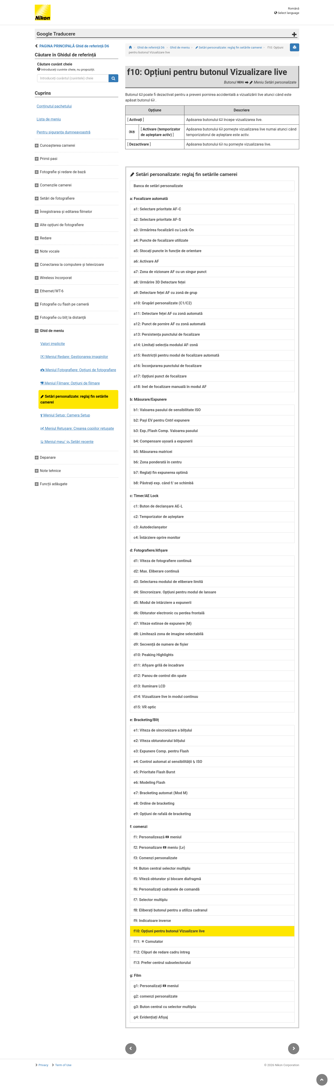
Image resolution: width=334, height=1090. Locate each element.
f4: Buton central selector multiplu (162, 868)
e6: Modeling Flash (149, 782)
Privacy (43, 1065)
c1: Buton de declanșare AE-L (158, 506)
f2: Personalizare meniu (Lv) (159, 847)
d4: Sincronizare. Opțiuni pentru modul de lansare (175, 592)
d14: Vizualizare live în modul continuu (166, 696)
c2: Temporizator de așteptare (159, 516)
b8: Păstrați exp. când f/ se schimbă (163, 483)
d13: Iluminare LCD (149, 686)
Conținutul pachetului (54, 106)
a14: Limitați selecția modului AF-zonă (166, 345)
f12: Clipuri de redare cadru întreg (162, 952)
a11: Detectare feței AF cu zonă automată (168, 313)
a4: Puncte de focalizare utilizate (161, 240)
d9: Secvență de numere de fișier (161, 644)
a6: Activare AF (146, 261)
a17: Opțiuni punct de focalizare (160, 376)
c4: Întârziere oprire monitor (157, 537)
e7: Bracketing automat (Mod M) (161, 793)
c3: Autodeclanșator (150, 527)
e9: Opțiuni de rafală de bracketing (162, 814)
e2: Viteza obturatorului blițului (159, 741)
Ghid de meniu (180, 47)
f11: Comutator (148, 941)
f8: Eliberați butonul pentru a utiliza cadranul (170, 910)
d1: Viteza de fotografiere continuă (162, 561)
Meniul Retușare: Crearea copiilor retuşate (77, 428)
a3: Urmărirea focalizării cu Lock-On (164, 230)
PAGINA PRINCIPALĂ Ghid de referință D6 (74, 46)
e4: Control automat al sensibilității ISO (168, 761)
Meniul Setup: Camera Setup (65, 415)
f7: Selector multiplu (150, 900)
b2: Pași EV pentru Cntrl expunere (162, 420)
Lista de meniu (49, 119)
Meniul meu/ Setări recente (66, 441)
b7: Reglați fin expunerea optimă (161, 472)
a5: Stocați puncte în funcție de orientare (167, 251)
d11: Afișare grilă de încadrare (159, 665)
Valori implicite (52, 344)
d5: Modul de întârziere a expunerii (162, 602)
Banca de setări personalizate (158, 186)
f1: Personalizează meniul (157, 837)
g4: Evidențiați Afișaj (151, 1017)
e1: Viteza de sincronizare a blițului (163, 730)
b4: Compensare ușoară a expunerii (163, 441)
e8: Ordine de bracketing (154, 803)
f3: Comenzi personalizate (155, 858)
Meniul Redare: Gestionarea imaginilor (74, 357)
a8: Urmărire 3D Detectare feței (159, 282)
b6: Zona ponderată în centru (158, 462)
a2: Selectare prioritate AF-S (157, 219)
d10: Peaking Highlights (153, 655)
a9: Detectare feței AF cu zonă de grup (165, 292)
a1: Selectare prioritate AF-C (157, 209)
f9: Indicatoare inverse (152, 920)
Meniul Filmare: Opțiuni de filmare (70, 383)
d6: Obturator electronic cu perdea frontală (169, 613)
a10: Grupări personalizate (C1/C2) (163, 303)
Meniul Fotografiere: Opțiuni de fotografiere (78, 370)
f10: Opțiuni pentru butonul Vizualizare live (169, 931)
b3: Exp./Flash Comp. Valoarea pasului (166, 431)
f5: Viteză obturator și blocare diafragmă (167, 879)
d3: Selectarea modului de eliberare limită (168, 581)
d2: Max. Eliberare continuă (156, 571)
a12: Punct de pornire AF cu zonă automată (170, 324)
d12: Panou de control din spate (160, 676)
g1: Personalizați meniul (156, 986)
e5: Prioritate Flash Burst (154, 772)
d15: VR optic (145, 707)
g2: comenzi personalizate (156, 996)
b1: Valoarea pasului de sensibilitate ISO (167, 410)
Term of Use (63, 1065)
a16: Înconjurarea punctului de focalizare (168, 366)
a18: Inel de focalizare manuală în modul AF (170, 386)
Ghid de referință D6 (151, 47)
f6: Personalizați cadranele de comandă (166, 889)
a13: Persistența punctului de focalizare (167, 334)
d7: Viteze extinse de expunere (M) (163, 623)
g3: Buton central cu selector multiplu (165, 1007)
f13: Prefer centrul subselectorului (162, 962)
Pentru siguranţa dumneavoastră (63, 132)
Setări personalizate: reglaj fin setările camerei (74, 399)
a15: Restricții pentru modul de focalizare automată (176, 355)
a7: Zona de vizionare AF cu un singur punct (170, 272)
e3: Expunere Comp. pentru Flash (161, 751)
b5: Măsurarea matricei (153, 451)
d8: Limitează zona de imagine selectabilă (168, 634)
